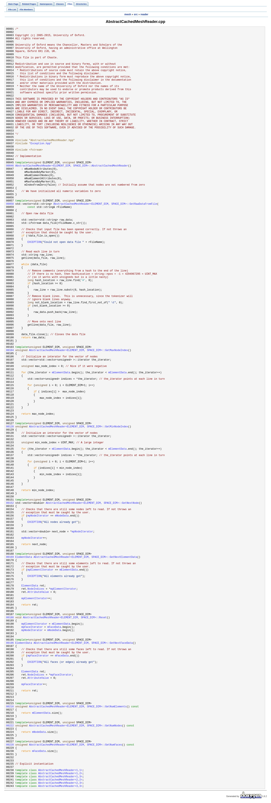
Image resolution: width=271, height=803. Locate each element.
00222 (10, 726)
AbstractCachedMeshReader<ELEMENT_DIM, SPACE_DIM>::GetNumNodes (75, 726)
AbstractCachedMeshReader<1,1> (60, 770)
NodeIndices (36, 589)
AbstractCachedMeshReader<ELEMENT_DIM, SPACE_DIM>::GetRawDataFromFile (105, 204)
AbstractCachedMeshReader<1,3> (60, 777)
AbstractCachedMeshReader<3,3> (60, 786)
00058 (10, 204)
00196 (10, 643)
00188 (10, 618)
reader (144, 14)
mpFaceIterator (32, 627)
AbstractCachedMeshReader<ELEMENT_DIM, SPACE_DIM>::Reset (65, 618)
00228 (10, 745)
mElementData (61, 373)
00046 (10, 166)
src (136, 14)
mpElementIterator (40, 570)
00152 (10, 503)
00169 (10, 557)
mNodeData (62, 516)
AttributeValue (38, 592)
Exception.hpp (40, 143)
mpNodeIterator (38, 516)
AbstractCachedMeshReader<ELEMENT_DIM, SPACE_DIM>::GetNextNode (92, 503)
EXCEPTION (34, 242)
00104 (10, 350)
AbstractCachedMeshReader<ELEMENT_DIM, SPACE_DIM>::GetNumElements (78, 707)
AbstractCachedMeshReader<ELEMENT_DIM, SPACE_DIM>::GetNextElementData (85, 557)
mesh (127, 14)
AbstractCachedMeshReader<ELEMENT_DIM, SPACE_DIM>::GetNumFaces (75, 745)
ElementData (23, 557)
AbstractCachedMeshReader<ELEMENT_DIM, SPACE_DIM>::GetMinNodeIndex (78, 427)
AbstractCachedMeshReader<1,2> (60, 773)
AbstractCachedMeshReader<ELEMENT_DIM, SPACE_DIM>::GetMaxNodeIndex (78, 350)
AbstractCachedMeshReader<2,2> (60, 780)
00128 (10, 427)
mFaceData (54, 627)
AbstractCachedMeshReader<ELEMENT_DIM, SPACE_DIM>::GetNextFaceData (83, 643)
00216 (10, 707)
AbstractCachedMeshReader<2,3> (60, 783)
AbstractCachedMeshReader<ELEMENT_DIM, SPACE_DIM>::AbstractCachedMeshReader (71, 166)
